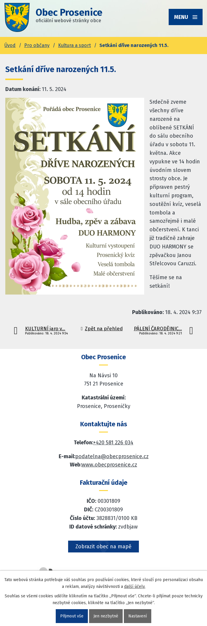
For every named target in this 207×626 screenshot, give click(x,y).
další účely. (134, 586)
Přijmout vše (71, 616)
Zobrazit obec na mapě (103, 546)
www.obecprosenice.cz (109, 464)
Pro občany (37, 45)
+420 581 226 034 (113, 442)
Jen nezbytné (105, 616)
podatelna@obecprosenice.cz (112, 456)
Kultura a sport (74, 45)
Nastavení (137, 616)
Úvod (10, 45)
